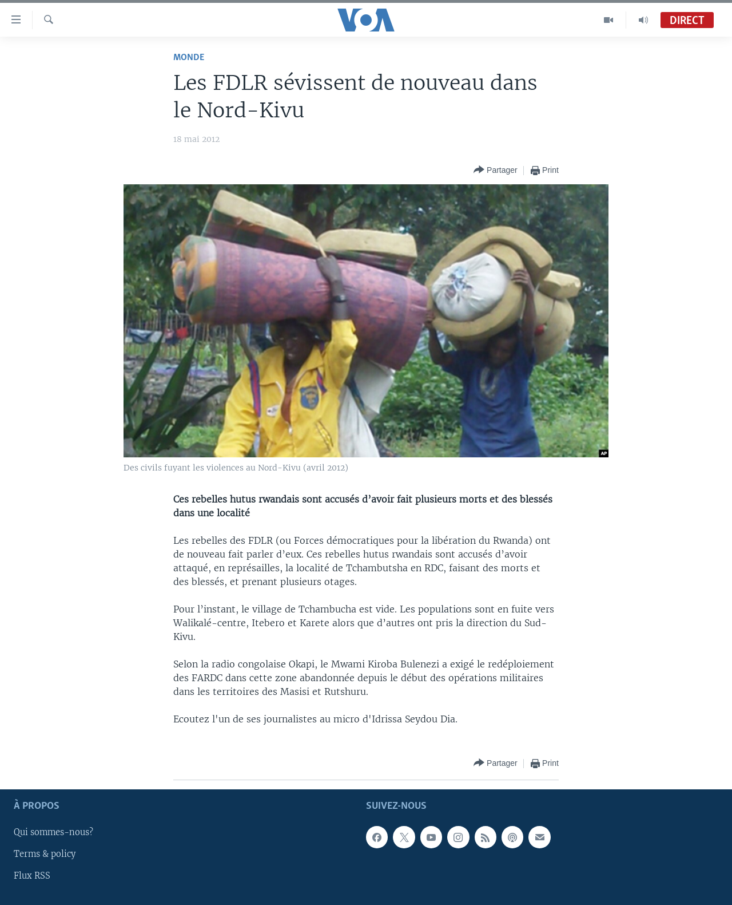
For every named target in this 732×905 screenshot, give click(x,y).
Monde (188, 57)
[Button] (496, 170)
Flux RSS (32, 876)
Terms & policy (44, 854)
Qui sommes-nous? (53, 832)
